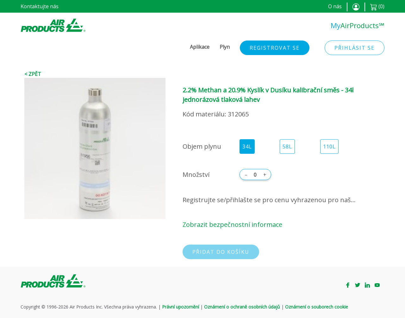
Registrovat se (275, 47)
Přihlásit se (354, 47)
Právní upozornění (180, 307)
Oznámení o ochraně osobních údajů (242, 307)
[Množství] (255, 175)
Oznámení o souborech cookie (316, 307)
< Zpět (32, 74)
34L (247, 146)
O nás (335, 6)
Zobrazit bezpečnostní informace (232, 224)
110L (329, 146)
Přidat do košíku (220, 251)
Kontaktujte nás (40, 6)
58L (287, 146)
